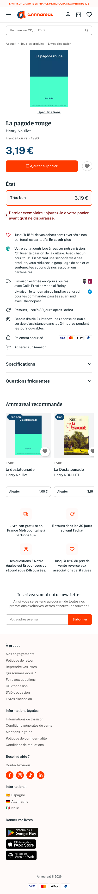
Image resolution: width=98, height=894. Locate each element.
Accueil (11, 43)
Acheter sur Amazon (30, 347)
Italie (12, 808)
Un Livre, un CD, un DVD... (49, 30)
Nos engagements (20, 654)
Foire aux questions (21, 679)
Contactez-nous (18, 765)
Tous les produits (32, 43)
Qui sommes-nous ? (21, 673)
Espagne (15, 795)
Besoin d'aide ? (26, 319)
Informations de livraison (24, 719)
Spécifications (49, 112)
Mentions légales (19, 732)
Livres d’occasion (59, 43)
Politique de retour (20, 660)
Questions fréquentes (49, 381)
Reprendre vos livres (21, 667)
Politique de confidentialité (26, 738)
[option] (49, 198)
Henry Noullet (18, 131)
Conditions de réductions (25, 745)
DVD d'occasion (18, 692)
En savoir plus (60, 239)
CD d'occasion (17, 686)
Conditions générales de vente (29, 725)
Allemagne (17, 801)
